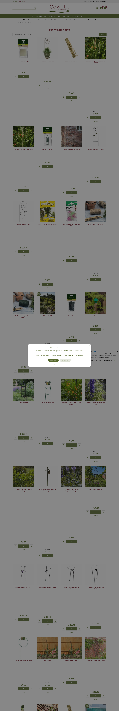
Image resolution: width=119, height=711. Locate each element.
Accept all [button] (53, 360)
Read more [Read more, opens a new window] (68, 352)
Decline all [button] (65, 360)
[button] (59, 364)
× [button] (89, 345)
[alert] (59, 355)
